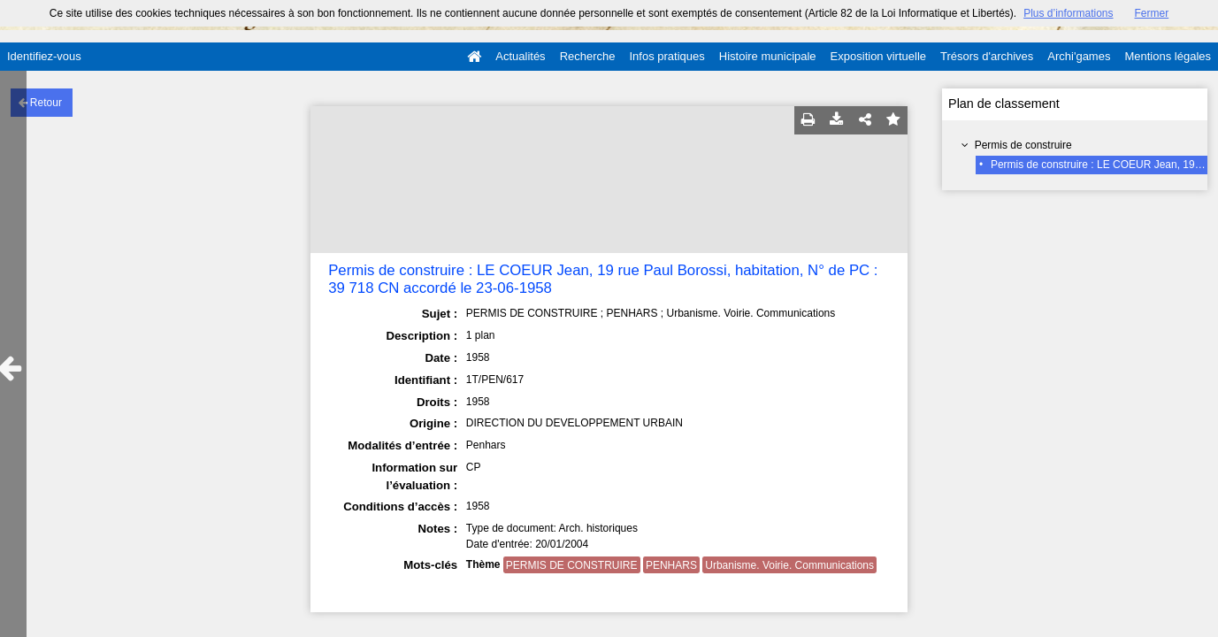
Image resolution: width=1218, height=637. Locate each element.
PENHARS (671, 565)
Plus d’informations (1068, 13)
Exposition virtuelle (878, 56)
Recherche (588, 56)
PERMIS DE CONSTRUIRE (572, 565)
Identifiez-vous (44, 56)
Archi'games (1078, 56)
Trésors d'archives (986, 56)
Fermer (1152, 13)
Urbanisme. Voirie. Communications (789, 565)
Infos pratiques (667, 56)
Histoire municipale (767, 56)
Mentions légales (1167, 56)
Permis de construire (1023, 145)
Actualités (520, 56)
